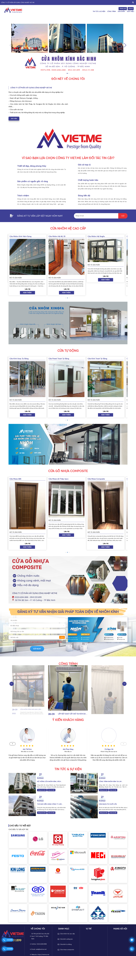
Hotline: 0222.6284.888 (39, 944)
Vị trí (88, 928)
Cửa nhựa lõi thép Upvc (98, 479)
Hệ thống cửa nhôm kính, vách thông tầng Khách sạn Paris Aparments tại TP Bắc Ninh (49, 782)
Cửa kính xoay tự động (58, 359)
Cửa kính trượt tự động (19, 359)
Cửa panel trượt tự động (98, 359)
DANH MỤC (63, 928)
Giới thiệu (130, 11)
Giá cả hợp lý (84, 164)
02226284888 (9, 940)
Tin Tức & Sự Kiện (99, 11)
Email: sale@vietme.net (39, 949)
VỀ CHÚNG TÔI (38, 928)
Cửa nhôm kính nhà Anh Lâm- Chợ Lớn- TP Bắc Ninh (71, 714)
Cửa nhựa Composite (18, 479)
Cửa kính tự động (66, 944)
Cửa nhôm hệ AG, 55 (96, 236)
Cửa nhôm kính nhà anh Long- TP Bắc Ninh (32, 709)
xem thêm (14, 118)
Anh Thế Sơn (68, 749)
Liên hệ (131, 8)
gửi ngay (51, 640)
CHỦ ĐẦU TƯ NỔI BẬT (20, 825)
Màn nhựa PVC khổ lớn (108, 804)
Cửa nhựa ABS (54, 479)
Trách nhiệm (23, 195)
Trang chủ (122, 8)
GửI (122, 216)
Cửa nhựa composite (67, 949)
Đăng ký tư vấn (42, 790)
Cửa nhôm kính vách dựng (59, 236)
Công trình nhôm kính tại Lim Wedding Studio (110, 782)
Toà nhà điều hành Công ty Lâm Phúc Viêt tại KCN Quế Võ (49, 804)
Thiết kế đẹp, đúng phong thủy (31, 166)
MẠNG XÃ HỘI (120, 928)
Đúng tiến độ (84, 195)
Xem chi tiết (51, 790)
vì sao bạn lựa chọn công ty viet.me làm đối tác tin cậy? (68, 158)
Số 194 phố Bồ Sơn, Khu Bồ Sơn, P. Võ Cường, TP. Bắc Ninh (40, 936)
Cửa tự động (68, 351)
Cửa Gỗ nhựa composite (68, 471)
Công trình (111, 11)
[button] (125, 45)
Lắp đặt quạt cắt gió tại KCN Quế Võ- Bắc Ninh (111, 709)
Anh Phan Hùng (109, 749)
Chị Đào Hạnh (27, 749)
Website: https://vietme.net (40, 954)
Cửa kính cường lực (66, 939)
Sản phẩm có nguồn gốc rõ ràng (32, 181)
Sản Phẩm (121, 11)
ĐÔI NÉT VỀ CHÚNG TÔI (68, 79)
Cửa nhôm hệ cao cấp (68, 228)
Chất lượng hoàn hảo (88, 180)
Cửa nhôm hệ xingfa (18, 236)
